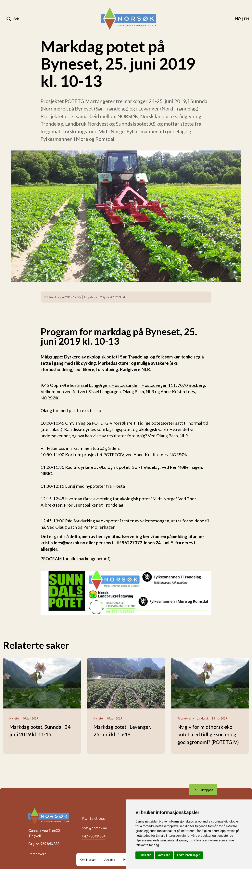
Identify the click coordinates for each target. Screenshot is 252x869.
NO (238, 19)
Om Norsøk (88, 859)
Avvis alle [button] (164, 855)
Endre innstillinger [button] (188, 855)
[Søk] (12, 18)
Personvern (37, 854)
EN (246, 19)
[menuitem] (238, 18)
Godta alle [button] (145, 855)
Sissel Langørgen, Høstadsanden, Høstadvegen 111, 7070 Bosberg (141, 385)
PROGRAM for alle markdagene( (71, 558)
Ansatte (109, 859)
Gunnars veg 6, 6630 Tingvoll (44, 833)
